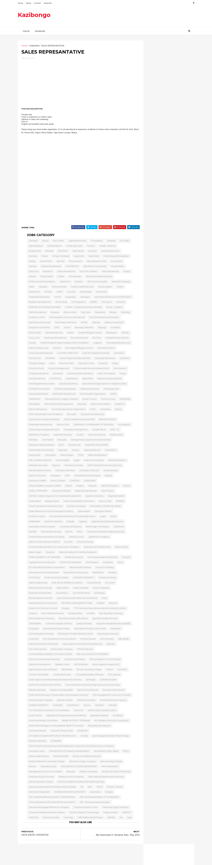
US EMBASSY (71, 267)
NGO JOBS (58, 241)
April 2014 (152, 685)
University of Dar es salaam (42, 527)
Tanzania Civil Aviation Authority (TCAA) (105, 532)
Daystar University (37, 742)
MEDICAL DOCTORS (157, 440)
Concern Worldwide (38, 675)
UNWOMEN (89, 481)
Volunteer (124, 359)
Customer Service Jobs (61, 731)
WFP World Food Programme (58, 405)
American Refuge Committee (43, 721)
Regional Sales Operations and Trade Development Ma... (163, 548)
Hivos (119, 563)
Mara (104, 599)
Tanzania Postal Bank (74, 660)
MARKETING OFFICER (157, 450)
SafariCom (64, 282)
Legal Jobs (78, 257)
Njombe (110, 645)
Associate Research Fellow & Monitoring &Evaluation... (162, 532)
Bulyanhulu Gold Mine (39, 328)
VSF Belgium (91, 563)
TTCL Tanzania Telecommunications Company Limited (99, 609)
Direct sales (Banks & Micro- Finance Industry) (166, 411)
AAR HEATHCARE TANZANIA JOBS (165, 460)
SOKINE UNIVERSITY (38, 706)
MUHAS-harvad (87, 640)
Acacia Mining (93, 583)
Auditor (79, 435)
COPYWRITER (153, 630)
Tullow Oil (78, 711)
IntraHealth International (40, 425)
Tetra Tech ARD (66, 364)
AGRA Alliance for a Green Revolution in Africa (51, 512)
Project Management (58, 369)
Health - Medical (107, 247)
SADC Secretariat (105, 374)
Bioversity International (99, 726)
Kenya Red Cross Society (75, 573)
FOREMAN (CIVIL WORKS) (160, 314)
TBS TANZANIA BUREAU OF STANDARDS (99, 798)
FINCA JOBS (34, 333)
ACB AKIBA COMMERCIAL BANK (105, 507)
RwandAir (49, 359)
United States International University (46, 538)
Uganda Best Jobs (77, 241)
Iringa (114, 364)
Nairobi (124, 333)
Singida (70, 522)
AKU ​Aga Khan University (110, 614)
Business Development (40, 594)
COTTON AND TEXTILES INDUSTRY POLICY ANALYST (165, 471)
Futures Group (108, 400)
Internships (50, 456)
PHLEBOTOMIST (155, 447)
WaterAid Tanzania (62, 435)
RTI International (84, 650)
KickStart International (113, 691)
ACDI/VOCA (55, 379)
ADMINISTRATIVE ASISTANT (161, 627)
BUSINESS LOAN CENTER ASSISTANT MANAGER (160, 359)
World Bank (85, 293)
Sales (31, 288)
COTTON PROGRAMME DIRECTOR (165, 476)
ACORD (90, 614)
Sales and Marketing (51, 267)
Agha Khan (87, 379)
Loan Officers (153, 588)
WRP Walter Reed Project (90, 818)
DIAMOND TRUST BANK (96, 446)
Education (62, 252)
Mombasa (105, 410)
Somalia (32, 257)
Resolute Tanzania (53, 522)
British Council (89, 400)
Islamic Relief (121, 548)
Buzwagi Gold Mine (83, 328)
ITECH (125, 752)
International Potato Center (56, 629)
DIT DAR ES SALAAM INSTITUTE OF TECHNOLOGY (52, 737)
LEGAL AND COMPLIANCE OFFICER (165, 644)
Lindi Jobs (33, 640)
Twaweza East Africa (38, 374)
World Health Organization (92, 395)
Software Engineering (64, 390)
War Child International (52, 614)
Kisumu (32, 767)
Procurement (75, 262)
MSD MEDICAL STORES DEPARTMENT (78, 767)
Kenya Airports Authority (40, 599)
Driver (67, 328)
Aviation (78, 282)
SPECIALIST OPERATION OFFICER (164, 667)
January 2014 (153, 695)
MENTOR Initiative (109, 487)
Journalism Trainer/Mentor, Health (165, 385)
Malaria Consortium (113, 323)
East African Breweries (39, 323)
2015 (146, 204)
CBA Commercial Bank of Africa (44, 543)
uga (129, 818)
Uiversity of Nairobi (61, 492)
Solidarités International (116, 339)
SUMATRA (74, 481)
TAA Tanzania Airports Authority (102, 558)
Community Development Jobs (44, 430)
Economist (101, 293)
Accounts (109, 583)
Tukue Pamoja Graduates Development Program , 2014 (163, 577)
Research (47, 272)
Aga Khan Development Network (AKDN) (65, 716)
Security (71, 293)
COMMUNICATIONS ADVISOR (162, 426)
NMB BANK (34, 522)
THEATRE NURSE (155, 331)
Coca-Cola (34, 339)
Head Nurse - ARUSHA (158, 463)
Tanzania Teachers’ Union (85, 808)
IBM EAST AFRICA (107, 420)
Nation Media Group (38, 349)
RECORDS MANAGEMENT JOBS (76, 604)
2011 (146, 707)
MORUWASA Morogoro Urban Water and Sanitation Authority (58, 696)
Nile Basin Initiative (117, 461)
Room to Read (57, 481)
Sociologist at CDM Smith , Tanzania (166, 257)
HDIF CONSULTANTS (157, 345)
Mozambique (117, 267)
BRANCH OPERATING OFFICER (162, 487)
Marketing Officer (156, 503)
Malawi (32, 277)
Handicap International (55, 339)
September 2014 (155, 221)
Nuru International (37, 650)
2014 (147, 208)
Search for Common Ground (42, 609)
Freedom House (36, 517)
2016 (147, 201)
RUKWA (100, 604)
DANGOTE (82, 731)
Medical (112, 573)
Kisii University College (110, 762)
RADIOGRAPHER (155, 338)
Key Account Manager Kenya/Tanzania (158, 679)
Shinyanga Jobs (110, 390)
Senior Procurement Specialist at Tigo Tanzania (164, 262)
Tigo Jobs (85, 313)
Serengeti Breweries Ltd (118, 344)
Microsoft (71, 415)
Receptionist (153, 601)
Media (44, 257)
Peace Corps (104, 502)
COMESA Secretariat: (39, 390)
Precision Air (34, 359)
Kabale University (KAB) (61, 691)
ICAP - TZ (114, 430)
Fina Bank (33, 629)
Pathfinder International (63, 395)
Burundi (60, 262)
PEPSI (99, 788)
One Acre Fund (36, 369)
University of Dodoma (70, 527)
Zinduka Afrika (75, 614)
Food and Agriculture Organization (68, 410)
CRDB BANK (34, 624)
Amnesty (33, 441)
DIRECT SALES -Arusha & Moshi (163, 416)
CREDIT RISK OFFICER (158, 480)
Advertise (53, 3)
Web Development (97, 456)
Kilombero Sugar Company (82, 762)
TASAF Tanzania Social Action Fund (45, 507)
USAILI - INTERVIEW (38, 492)
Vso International (36, 379)
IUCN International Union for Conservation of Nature (54, 548)
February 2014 (154, 692)
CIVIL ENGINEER (154, 327)
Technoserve (119, 369)
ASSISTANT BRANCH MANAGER (163, 483)
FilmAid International (50, 532)
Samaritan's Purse (105, 349)
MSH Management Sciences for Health (111, 696)
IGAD (51, 364)
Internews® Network (38, 757)
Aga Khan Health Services (104, 619)
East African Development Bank (44, 420)
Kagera (79, 487)
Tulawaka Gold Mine (64, 471)
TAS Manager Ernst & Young (155, 127)
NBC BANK (123, 640)
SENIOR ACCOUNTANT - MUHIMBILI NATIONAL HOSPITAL (165, 349)
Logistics (97, 344)
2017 (147, 197)
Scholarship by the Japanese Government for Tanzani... (162, 393)
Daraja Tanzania (83, 624)
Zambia (32, 267)
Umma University (50, 818)
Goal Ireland (34, 502)
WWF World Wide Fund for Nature (45, 415)
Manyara (70, 772)
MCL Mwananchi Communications (59, 640)
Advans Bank (83, 512)
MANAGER (151, 429)
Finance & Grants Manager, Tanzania (166, 674)
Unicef (57, 298)
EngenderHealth (116, 497)
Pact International (78, 339)
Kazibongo (39, 14)
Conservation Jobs (61, 675)
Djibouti (95, 323)
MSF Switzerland (109, 767)
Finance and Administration (42, 282)
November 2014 (155, 214)
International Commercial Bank (43, 573)
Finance (90, 247)
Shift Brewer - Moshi (157, 566)
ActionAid (57, 374)
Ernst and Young (84, 543)
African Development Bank (99, 277)
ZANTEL (111, 818)
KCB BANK (124, 400)
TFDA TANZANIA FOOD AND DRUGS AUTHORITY (52, 803)
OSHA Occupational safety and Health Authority (80, 782)
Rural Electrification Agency (113, 701)
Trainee (126, 487)
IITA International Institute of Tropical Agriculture (72, 517)
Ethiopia (49, 252)
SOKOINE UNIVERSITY (83, 578)
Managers (85, 298)
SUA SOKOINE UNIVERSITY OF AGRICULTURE (50, 655)
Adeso (70, 333)
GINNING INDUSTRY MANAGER (162, 467)
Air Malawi (117, 716)
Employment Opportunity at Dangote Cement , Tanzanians (160, 102)
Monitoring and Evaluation (115, 257)
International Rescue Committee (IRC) (112, 298)
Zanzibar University (76, 507)
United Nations (54, 247)
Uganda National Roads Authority (107, 522)
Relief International (73, 558)
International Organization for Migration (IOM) (104, 384)
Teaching (125, 313)
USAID (119, 288)
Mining (32, 262)
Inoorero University (104, 568)
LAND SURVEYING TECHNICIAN (163, 324)
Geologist (90, 680)
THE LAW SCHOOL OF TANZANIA (91, 655)
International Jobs (53, 333)
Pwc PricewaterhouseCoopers (104, 318)
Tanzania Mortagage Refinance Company (48, 808)
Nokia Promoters (155, 267)
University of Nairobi (88, 471)
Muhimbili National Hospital (87, 476)
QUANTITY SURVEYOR (158, 311)
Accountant (116, 262)
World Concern (76, 538)
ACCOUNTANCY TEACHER (160, 660)
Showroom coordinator (159, 496)
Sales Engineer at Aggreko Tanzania (166, 254)
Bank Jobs (93, 257)
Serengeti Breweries (105, 359)
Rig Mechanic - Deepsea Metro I (164, 244)
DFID (56, 328)
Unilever (33, 614)
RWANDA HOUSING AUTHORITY (69, 793)
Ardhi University (80, 589)
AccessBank (124, 425)
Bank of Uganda (101, 589)
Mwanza (54, 313)
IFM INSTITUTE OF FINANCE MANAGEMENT (69, 752)
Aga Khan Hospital (98, 716)
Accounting (60, 303)
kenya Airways (110, 471)
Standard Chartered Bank (41, 446)
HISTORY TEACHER (156, 663)
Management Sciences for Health (45, 772)
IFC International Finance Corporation (46, 568)
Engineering (34, 252)
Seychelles (95, 793)
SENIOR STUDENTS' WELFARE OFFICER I (162, 290)
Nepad (108, 476)
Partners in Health (37, 481)
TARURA (112, 706)
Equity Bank (34, 456)
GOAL (92, 410)
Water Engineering (38, 583)
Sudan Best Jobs (74, 247)
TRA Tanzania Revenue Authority (44, 660)
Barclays (81, 405)
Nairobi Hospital (64, 701)
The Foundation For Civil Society (104, 660)
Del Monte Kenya (81, 594)
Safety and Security (89, 390)
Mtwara (75, 451)
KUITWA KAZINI (60, 757)
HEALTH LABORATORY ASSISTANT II (166, 295)
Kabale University (37, 691)
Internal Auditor (155, 614)
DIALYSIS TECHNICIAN (158, 334)
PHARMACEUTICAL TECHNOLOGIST (166, 436)
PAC (89, 788)
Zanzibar (43, 288)
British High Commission (97, 527)
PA (81, 788)
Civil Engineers (78, 303)
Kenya (45, 241)
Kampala (61, 441)
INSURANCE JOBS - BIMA (106, 752)
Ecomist (68, 543)
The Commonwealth (97, 282)
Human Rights (62, 461)
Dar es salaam (105, 288)
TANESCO (119, 405)
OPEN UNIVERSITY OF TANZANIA (44, 558)
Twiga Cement (110, 813)
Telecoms (33, 272)
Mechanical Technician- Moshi (163, 556)
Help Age (62, 451)
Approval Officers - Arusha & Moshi (165, 591)
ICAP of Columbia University (95, 354)
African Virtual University (40, 589)
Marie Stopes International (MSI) (74, 359)
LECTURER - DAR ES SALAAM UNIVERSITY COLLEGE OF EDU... (164, 271)
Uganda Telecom (91, 451)
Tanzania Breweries (38, 395)
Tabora (118, 410)
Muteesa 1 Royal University (41, 777)
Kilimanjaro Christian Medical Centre (75, 635)
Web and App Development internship (161, 583)
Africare (56, 349)
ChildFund (118, 527)
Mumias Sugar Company (40, 701)
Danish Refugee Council (89, 333)
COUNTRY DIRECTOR (67, 354)
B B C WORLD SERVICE (40, 461)
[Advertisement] (135, 15)
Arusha (126, 272)
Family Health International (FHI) (79, 420)
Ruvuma (112, 604)
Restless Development (39, 303)
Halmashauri (71, 379)
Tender (32, 344)
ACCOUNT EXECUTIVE (158, 634)
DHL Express (114, 675)
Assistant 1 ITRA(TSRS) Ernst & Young (160, 115)
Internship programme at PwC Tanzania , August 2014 (162, 239)
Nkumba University (86, 701)
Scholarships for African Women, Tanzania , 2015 (164, 508)
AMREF (93, 303)
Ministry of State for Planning (115, 772)
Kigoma (55, 466)
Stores (86, 706)
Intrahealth (115, 629)
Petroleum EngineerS (39, 793)
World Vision (46, 262)
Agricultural (77, 252)
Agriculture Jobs (85, 364)
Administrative (35, 247)
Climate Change (36, 364)
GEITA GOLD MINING (100, 405)
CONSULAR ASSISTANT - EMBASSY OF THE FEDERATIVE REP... (165, 492)
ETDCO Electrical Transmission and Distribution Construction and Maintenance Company (71, 747)
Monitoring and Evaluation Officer (165, 610)
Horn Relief (47, 441)
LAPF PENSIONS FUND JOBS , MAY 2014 (165, 514)
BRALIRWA (66, 670)
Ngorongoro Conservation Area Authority (82, 645)
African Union (69, 313)
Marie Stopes (66, 456)
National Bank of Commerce (42, 604)
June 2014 (152, 232)
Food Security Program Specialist (164, 617)
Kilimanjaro (111, 333)
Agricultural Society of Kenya (42, 670)
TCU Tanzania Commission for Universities (49, 711)
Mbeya (112, 313)
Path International (37, 313)
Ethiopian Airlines (103, 512)
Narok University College (40, 782)
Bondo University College (88, 670)
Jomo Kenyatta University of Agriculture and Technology (92, 686)
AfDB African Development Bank (44, 308)
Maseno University (88, 772)
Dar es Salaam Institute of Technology (110, 737)
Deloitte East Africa (68, 384)
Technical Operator (157, 552)
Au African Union (36, 318)
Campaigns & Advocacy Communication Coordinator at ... (166, 538)
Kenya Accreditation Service (86, 757)
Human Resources (110, 252)
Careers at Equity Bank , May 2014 (165, 389)
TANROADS (34, 400)
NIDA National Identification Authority (105, 777)
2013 (146, 700)
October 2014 (154, 218)
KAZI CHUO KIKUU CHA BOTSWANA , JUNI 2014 (166, 377)
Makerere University (93, 461)
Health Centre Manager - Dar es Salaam (164, 455)
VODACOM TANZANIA (70, 563)
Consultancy (96, 241)
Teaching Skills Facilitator (160, 382)
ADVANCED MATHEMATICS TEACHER (161, 652)
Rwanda (111, 241)
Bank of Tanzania (37, 476)
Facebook (39, 31)
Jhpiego (102, 328)
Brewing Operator (156, 559)
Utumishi (120, 303)
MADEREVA (97, 573)
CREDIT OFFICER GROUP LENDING (164, 433)
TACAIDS (99, 706)
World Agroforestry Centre (41, 384)
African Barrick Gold (96, 262)
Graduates (55, 476)
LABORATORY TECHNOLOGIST (163, 443)
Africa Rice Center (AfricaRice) (72, 619)
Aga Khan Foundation (98, 538)
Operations (34, 293)
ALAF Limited (35, 716)
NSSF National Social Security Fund (104, 466)
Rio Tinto (96, 339)
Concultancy (62, 594)
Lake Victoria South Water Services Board (77, 599)
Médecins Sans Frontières (70, 777)
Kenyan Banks (51, 502)
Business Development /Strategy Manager (164, 371)
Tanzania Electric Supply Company (61, 400)
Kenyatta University (38, 466)
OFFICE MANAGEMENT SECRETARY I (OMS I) (166, 300)
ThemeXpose (38, 861)
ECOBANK (55, 742)
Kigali (76, 461)
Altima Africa (62, 589)
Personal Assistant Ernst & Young (158, 121)
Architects (107, 563)
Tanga (122, 374)
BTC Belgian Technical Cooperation (111, 721)
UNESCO (126, 813)
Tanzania (33, 241)
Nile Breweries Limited (39, 471)
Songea (65, 609)
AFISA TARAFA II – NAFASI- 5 (156, 109)
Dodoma (102, 364)
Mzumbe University (73, 466)
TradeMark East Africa (39, 298)
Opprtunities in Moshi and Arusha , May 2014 (165, 399)
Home (25, 3)
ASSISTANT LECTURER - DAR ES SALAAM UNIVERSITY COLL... (164, 277)
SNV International (96, 435)
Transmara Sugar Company (115, 808)
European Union (36, 752)
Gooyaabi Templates (66, 861)
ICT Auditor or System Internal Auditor (163, 606)
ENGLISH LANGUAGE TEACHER (162, 671)
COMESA (114, 328)
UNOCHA (33, 818)
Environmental (59, 288)
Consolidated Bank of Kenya (89, 675)
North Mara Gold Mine (65, 323)
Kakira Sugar (35, 553)
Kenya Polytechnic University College (46, 762)
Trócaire (126, 558)
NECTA (68, 532)
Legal (102, 517)
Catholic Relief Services (82, 288)
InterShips (118, 354)
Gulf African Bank (108, 680)
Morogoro (106, 303)
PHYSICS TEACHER (156, 656)
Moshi (113, 517)
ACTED (83, 323)
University (68, 818)
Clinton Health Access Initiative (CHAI (90, 369)
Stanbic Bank (116, 435)
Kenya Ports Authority (87, 691)
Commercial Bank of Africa (58, 624)
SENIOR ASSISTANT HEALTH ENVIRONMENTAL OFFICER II (162, 306)
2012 (146, 703)
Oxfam (60, 277)
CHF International (37, 731)
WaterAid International (85, 492)
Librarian (92, 487)
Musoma (49, 553)
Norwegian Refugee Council (78, 349)
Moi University (106, 640)
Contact (42, 3)
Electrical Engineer (38, 410)
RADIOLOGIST (154, 341)
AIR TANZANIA (80, 665)
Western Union (62, 665)
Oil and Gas (34, 578)
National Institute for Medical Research (77, 553)
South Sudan (46, 277)
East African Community (94, 267)
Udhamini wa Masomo (39, 665)
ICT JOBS (124, 241)
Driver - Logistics (114, 308)
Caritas (109, 670)
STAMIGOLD (73, 706)
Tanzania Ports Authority (91, 415)
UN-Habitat (34, 405)
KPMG (113, 395)
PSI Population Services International (66, 318)
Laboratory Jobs (48, 767)
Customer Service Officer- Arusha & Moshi (166, 596)
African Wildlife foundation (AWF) (44, 487)
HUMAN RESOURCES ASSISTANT (164, 286)
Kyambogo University (107, 635)
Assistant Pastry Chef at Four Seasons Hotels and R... (162, 249)
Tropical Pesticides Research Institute (46, 813)
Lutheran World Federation (79, 374)
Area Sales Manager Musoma (162, 543)
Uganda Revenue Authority (41, 563)
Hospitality (70, 298)
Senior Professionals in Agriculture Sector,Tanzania (165, 520)
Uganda (82, 522)
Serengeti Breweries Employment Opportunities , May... (165, 571)
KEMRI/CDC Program (39, 435)
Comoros (121, 670)
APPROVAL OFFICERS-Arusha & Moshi (163, 421)
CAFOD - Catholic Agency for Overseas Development (55, 497)
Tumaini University (107, 578)
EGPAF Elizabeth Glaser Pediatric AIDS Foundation (64, 344)
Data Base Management (75, 430)
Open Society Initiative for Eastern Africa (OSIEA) (52, 788)
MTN (67, 476)
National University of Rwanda (43, 645)
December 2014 (155, 211)
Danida (83, 737)
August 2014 (153, 225)
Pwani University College (56, 578)
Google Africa (98, 430)
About (33, 3)
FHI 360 (47, 293)
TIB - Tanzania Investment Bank (94, 803)
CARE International (65, 272)
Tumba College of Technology (83, 813)
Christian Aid (74, 446)
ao (120, 818)
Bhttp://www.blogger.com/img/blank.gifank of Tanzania (56, 726)
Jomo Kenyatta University (41, 635)
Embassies (99, 594)
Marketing (99, 313)
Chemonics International (40, 354)
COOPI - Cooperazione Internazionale (83, 308)
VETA (60, 446)
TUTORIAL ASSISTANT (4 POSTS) (164, 282)
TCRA (80, 456)
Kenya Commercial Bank (109, 379)
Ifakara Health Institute (79, 568)
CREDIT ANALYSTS (156, 354)
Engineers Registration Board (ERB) (113, 624)
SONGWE (57, 706)
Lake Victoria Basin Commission (78, 502)
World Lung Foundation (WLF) (101, 711)
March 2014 (153, 688)
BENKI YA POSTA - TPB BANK (75, 721)
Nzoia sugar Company (61, 650)
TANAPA (120, 502)
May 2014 (151, 235)
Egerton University (94, 497)
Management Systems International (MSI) (90, 441)
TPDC (79, 532)
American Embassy (120, 282)
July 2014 (151, 228)
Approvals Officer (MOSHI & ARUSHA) (161, 406)
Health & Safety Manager (160, 563)
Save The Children (88, 272)
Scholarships (75, 277)
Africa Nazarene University (41, 619)
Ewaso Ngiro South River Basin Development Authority (55, 680)
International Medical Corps (97, 548)
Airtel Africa (110, 451)
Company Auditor (155, 500)
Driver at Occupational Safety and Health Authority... (165, 622)
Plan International (110, 272)
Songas (108, 793)
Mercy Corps (62, 425)
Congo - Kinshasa (60, 257)
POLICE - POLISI (114, 788)
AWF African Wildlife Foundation (66, 583)
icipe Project (107, 492)
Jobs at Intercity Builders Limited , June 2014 (165, 319)
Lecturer (92, 252)
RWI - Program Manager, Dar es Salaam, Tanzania (163, 526)
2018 (147, 194)
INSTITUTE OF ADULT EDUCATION (44, 686)
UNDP (59, 293)
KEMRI (68, 487)
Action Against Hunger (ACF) (105, 665)
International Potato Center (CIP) (89, 629)
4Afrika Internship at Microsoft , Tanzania (164, 365)
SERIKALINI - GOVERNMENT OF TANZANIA (93, 425)
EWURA (32, 532)
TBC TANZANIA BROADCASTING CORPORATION (52, 798)
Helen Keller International (41, 451)
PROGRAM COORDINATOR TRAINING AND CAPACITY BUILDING (166, 639)
